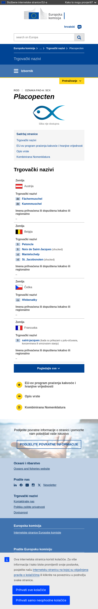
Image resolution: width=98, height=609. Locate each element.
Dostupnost (21, 512)
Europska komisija (24, 48)
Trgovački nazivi (55, 48)
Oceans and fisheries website (32, 468)
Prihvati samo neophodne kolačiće (41, 600)
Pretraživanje (79, 37)
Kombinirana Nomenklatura (33, 156)
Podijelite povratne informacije (49, 444)
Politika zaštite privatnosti (29, 507)
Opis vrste (23, 151)
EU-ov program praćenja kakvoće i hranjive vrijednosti (50, 145)
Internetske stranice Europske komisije (37, 532)
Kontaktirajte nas (24, 501)
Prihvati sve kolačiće (31, 590)
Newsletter (50, 485)
